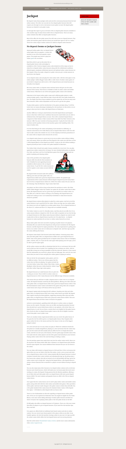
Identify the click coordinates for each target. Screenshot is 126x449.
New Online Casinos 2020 (74, 8)
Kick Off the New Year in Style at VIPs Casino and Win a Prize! (89, 22)
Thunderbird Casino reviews (58, 8)
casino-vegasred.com (36, 423)
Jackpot (47, 8)
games (32, 58)
